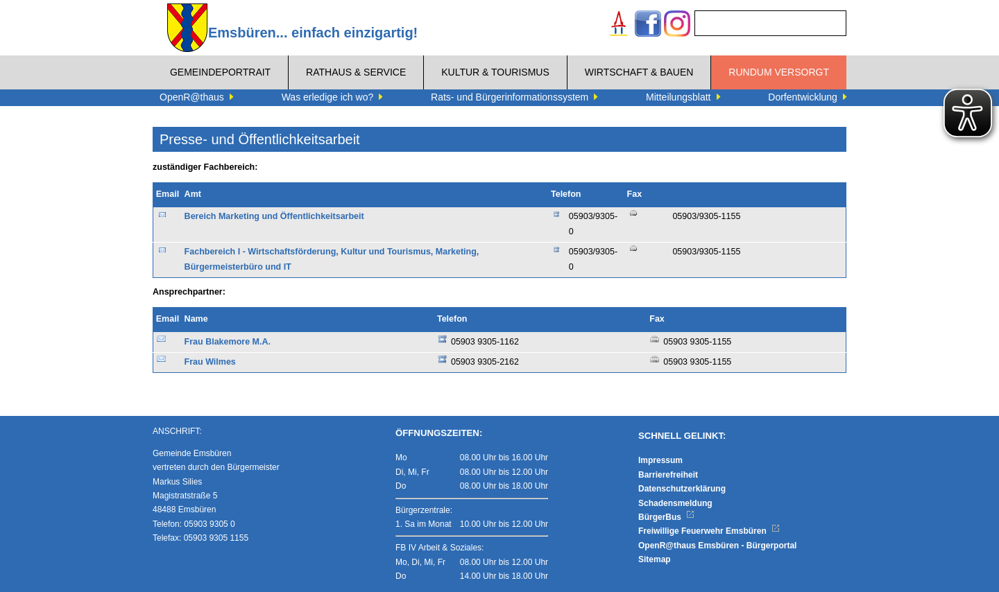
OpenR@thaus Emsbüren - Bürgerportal (717, 545)
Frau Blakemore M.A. (228, 342)
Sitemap (654, 559)
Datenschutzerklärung (682, 489)
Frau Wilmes (210, 362)
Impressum (660, 460)
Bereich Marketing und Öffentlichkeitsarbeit (274, 216)
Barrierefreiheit (668, 475)
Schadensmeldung (675, 503)
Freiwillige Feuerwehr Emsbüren (709, 531)
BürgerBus (666, 517)
